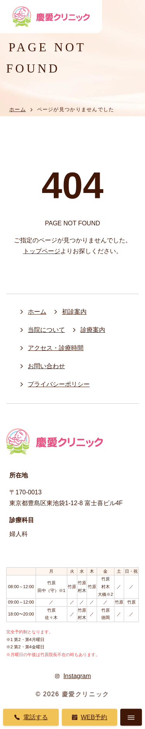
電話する (31, 717)
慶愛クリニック (85, 694)
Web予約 (89, 717)
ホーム (17, 109)
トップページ (41, 251)
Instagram (72, 676)
